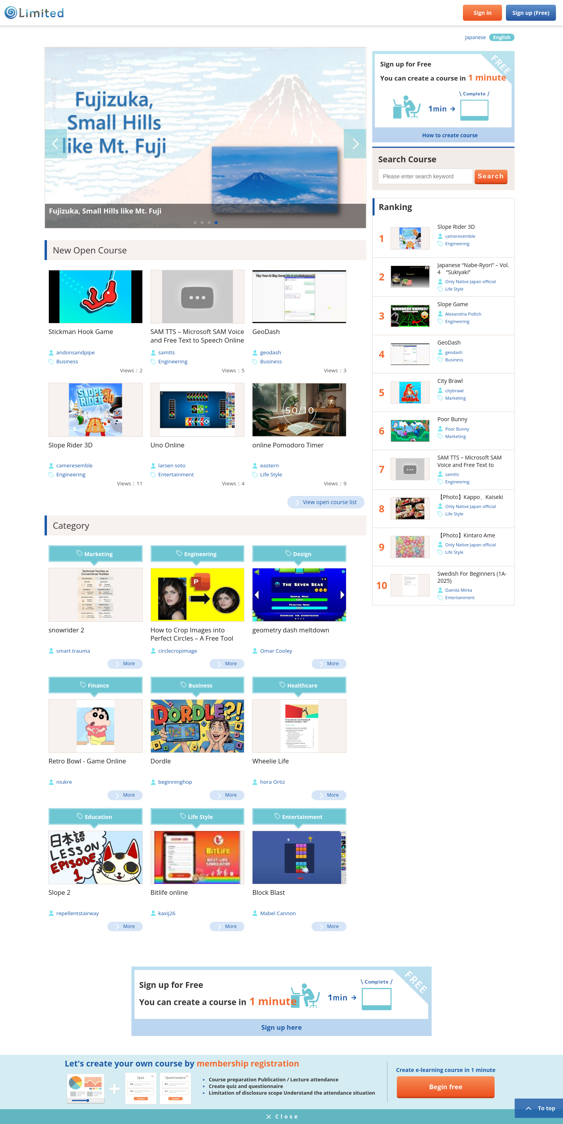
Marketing (95, 554)
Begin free (446, 1086)
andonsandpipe (75, 352)
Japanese (475, 37)
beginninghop (175, 781)
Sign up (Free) (531, 12)
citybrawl (454, 390)
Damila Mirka (458, 590)
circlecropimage (177, 650)
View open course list (330, 502)
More (129, 663)
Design (298, 554)
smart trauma (73, 650)
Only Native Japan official (470, 281)
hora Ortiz (272, 781)
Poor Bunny (457, 429)
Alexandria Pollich (463, 314)
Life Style (271, 474)
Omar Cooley (276, 650)
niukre (64, 781)
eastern (269, 465)
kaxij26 (167, 913)
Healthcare (298, 685)
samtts (166, 352)
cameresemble (74, 465)
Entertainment (176, 474)
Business (67, 361)
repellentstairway (77, 913)
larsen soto (172, 465)
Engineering (173, 361)
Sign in (482, 12)
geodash (270, 352)
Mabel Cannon (278, 913)
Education (94, 817)
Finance (94, 685)
